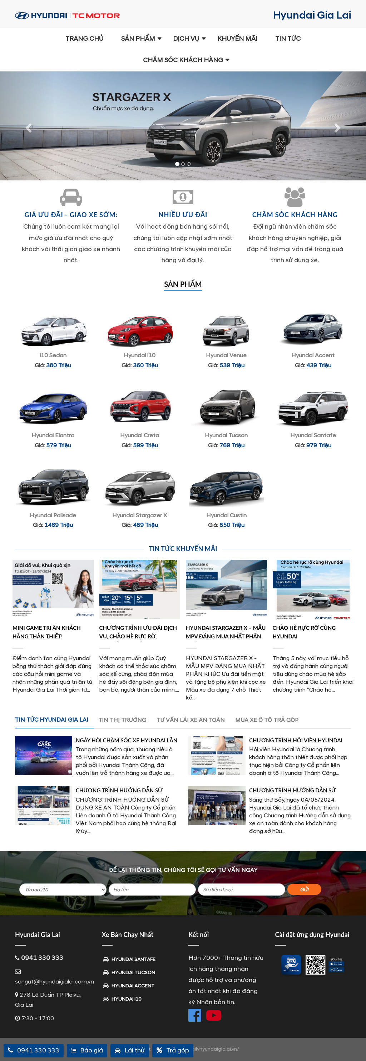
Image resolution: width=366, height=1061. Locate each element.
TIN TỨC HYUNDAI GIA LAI (51, 719)
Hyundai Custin (226, 515)
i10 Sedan (53, 355)
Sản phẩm (138, 39)
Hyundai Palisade (53, 515)
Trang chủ (84, 39)
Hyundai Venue (226, 355)
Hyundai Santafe (313, 435)
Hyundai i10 (139, 355)
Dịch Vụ (186, 39)
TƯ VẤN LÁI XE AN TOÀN (191, 720)
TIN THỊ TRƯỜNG (122, 720)
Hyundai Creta (139, 435)
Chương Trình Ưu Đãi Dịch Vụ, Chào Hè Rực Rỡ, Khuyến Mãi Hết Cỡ (138, 636)
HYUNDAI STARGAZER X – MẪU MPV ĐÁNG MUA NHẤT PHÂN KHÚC (226, 636)
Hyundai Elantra (52, 435)
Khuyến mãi (237, 39)
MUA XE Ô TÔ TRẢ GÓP (266, 720)
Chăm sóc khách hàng (183, 60)
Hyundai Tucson (226, 435)
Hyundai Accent (313, 355)
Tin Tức (288, 39)
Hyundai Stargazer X (139, 515)
